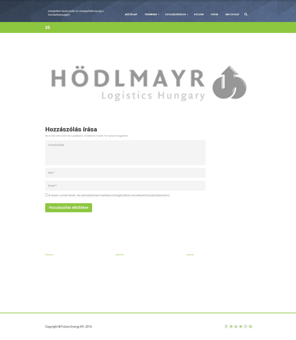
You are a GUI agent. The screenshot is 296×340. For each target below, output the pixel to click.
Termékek (151, 14)
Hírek (214, 14)
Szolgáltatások (175, 14)
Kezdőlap (131, 14)
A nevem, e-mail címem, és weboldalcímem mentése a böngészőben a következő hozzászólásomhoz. (109, 195)
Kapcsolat (232, 14)
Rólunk (199, 14)
